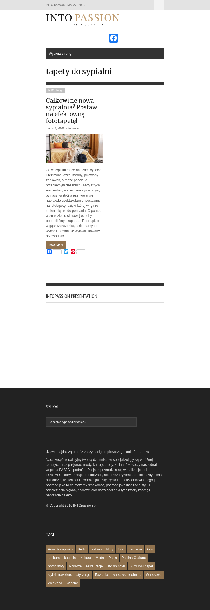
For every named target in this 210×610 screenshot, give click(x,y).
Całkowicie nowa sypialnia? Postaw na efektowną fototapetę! (71, 110)
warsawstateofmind (126, 575)
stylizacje (83, 575)
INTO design (55, 90)
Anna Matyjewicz (60, 549)
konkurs (54, 558)
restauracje (94, 566)
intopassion (73, 128)
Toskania (101, 575)
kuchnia (70, 558)
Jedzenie (135, 549)
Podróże (75, 566)
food (121, 549)
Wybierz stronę (159, 5)
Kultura (85, 558)
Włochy (71, 583)
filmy (109, 549)
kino (150, 549)
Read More (56, 244)
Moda (99, 558)
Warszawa (154, 575)
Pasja (112, 558)
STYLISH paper (141, 566)
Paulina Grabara (134, 558)
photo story (56, 566)
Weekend (55, 583)
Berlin (82, 549)
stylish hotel (116, 566)
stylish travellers (60, 575)
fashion (96, 549)
